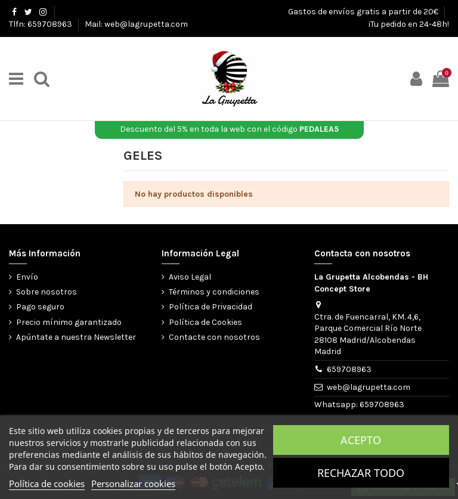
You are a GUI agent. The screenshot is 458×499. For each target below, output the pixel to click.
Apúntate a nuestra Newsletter (76, 337)
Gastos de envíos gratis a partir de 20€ (364, 12)
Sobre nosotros (46, 292)
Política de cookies (47, 483)
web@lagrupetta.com (368, 387)
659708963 (349, 369)
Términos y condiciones (214, 292)
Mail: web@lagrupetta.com (136, 24)
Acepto (361, 440)
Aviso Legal (190, 277)
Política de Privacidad (210, 307)
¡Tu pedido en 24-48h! (409, 24)
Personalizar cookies (133, 483)
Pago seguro (40, 307)
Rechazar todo (360, 473)
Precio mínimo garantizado (69, 322)
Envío (27, 277)
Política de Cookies (205, 322)
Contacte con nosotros (214, 337)
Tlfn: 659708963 (41, 24)
